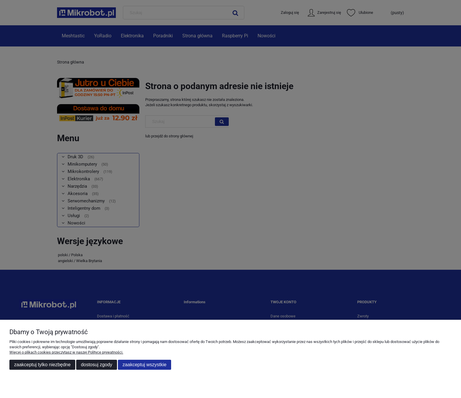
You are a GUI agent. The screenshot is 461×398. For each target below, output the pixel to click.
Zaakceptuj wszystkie (144, 364)
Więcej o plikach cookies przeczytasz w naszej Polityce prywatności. (66, 352)
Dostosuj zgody (96, 364)
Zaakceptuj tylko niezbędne (42, 364)
